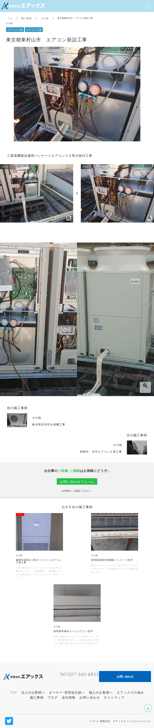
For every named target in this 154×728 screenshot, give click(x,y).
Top (10, 18)
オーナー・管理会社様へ (67, 692)
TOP (13, 692)
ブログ (53, 697)
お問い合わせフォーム (77, 481)
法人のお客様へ (33, 692)
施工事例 (26, 18)
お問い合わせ (89, 697)
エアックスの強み (130, 692)
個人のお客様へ (101, 692)
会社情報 (68, 697)
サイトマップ (114, 697)
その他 (45, 18)
